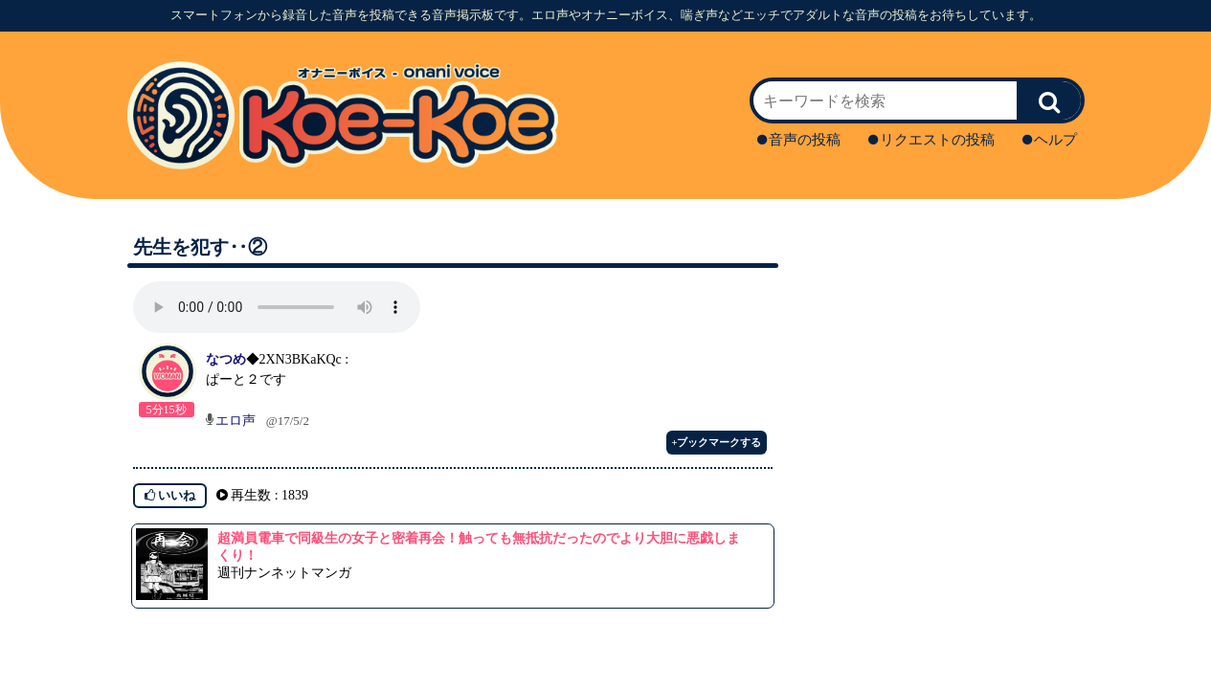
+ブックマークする (716, 442)
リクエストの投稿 (931, 139)
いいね (170, 495)
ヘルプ (1049, 139)
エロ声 (235, 420)
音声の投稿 (799, 139)
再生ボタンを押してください (276, 307)
